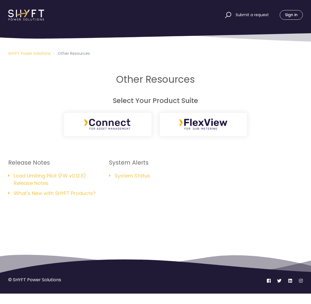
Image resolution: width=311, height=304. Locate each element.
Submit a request (252, 15)
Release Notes (29, 163)
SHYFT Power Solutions (29, 53)
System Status (132, 175)
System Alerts (129, 163)
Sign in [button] (291, 15)
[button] (227, 15)
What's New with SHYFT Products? (55, 193)
